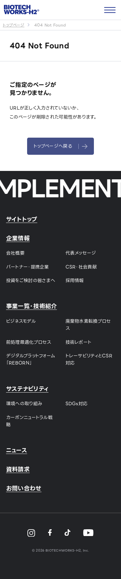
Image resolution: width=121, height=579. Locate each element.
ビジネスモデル (21, 321)
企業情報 (18, 238)
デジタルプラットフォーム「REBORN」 (30, 359)
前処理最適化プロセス (28, 342)
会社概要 (15, 253)
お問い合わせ (24, 488)
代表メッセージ (81, 253)
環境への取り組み (24, 403)
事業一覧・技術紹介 (31, 306)
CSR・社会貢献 (81, 266)
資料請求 (18, 469)
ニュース (16, 450)
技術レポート (79, 342)
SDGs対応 (77, 403)
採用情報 (75, 280)
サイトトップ (21, 219)
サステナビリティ (27, 389)
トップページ (14, 25)
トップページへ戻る (60, 146)
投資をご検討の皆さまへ (30, 280)
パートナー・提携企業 (27, 266)
